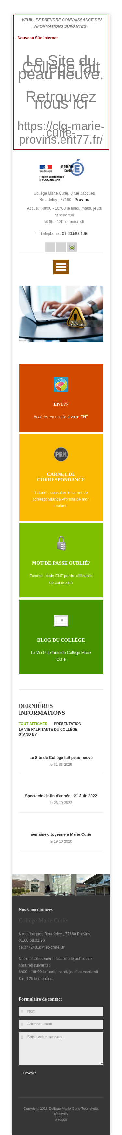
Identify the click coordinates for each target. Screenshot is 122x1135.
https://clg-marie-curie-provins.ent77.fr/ (60, 132)
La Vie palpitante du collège (48, 729)
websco (61, 1119)
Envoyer (29, 1073)
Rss (61, 247)
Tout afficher (33, 724)
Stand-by (28, 734)
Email (50, 247)
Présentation (68, 724)
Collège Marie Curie (65, 1108)
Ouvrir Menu (61, 267)
